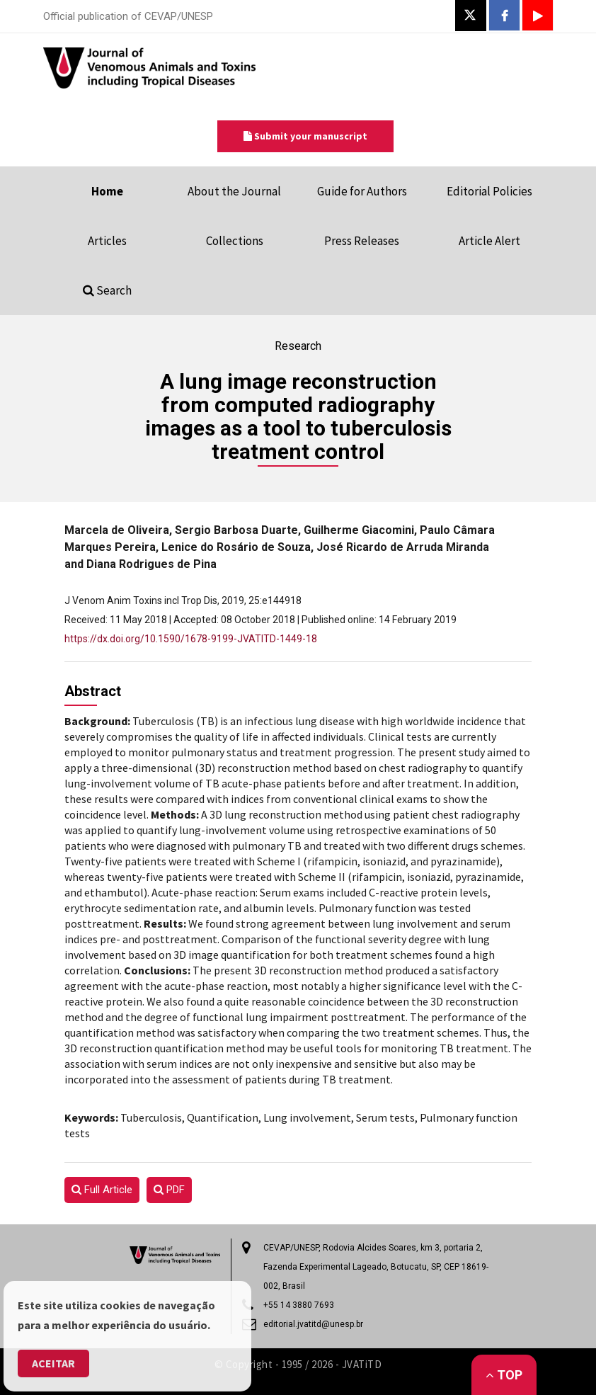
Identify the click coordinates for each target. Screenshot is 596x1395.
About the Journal (234, 191)
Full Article (101, 1189)
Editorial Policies (489, 191)
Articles (107, 241)
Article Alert (489, 241)
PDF (169, 1189)
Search (107, 290)
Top (504, 1374)
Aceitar (53, 1363)
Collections (234, 241)
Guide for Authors (362, 191)
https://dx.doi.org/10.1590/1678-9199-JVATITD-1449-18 (190, 638)
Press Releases (361, 241)
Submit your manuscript (305, 136)
